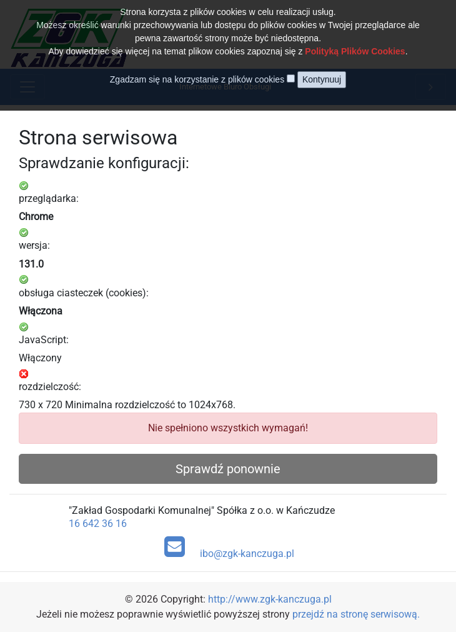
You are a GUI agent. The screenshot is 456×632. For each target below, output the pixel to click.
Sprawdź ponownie (228, 468)
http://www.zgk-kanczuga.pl (270, 599)
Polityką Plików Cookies (355, 41)
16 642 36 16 (98, 523)
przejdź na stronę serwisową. (356, 614)
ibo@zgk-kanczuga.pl (229, 546)
